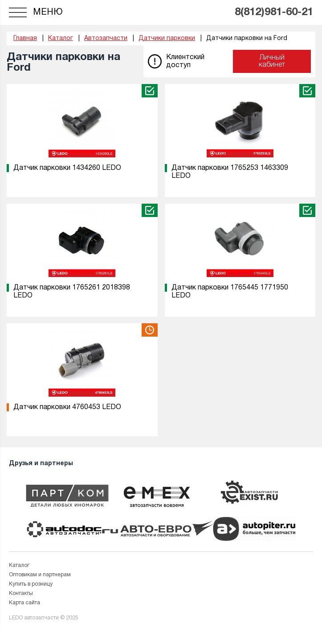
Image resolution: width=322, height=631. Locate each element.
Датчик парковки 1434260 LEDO (67, 168)
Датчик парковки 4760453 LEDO (67, 407)
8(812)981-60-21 (274, 12)
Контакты (21, 593)
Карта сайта (24, 602)
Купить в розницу (31, 584)
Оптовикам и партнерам (40, 574)
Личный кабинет (272, 61)
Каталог (19, 565)
